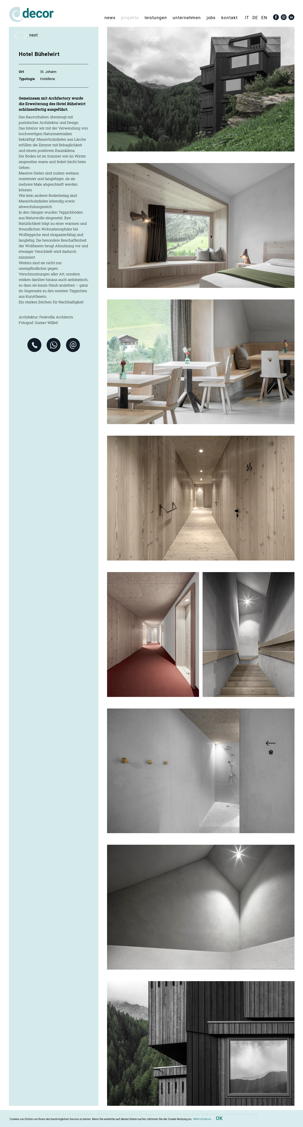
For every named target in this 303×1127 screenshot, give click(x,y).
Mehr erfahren (202, 1119)
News (109, 17)
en (264, 17)
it (247, 17)
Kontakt (229, 17)
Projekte (130, 17)
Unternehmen (187, 17)
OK (219, 1118)
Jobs (211, 17)
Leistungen (156, 17)
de (255, 17)
